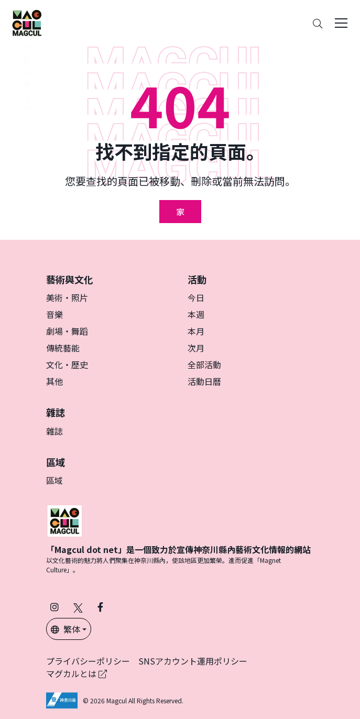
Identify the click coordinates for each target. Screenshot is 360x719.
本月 (196, 331)
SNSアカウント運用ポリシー (192, 661)
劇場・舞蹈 (67, 331)
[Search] (317, 23)
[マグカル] (64, 519)
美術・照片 (67, 297)
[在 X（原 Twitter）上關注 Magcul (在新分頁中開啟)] (78, 606)
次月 (196, 347)
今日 (196, 297)
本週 (196, 314)
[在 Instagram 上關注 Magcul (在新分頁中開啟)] (54, 606)
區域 (54, 480)
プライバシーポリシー (88, 661)
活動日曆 (204, 381)
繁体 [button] (65, 629)
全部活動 (204, 364)
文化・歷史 (67, 364)
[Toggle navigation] (341, 23)
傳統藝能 (63, 347)
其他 (54, 381)
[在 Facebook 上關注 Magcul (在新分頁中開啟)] (100, 606)
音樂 (54, 314)
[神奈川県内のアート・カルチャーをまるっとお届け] (26, 23)
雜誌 (54, 431)
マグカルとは (76, 673)
